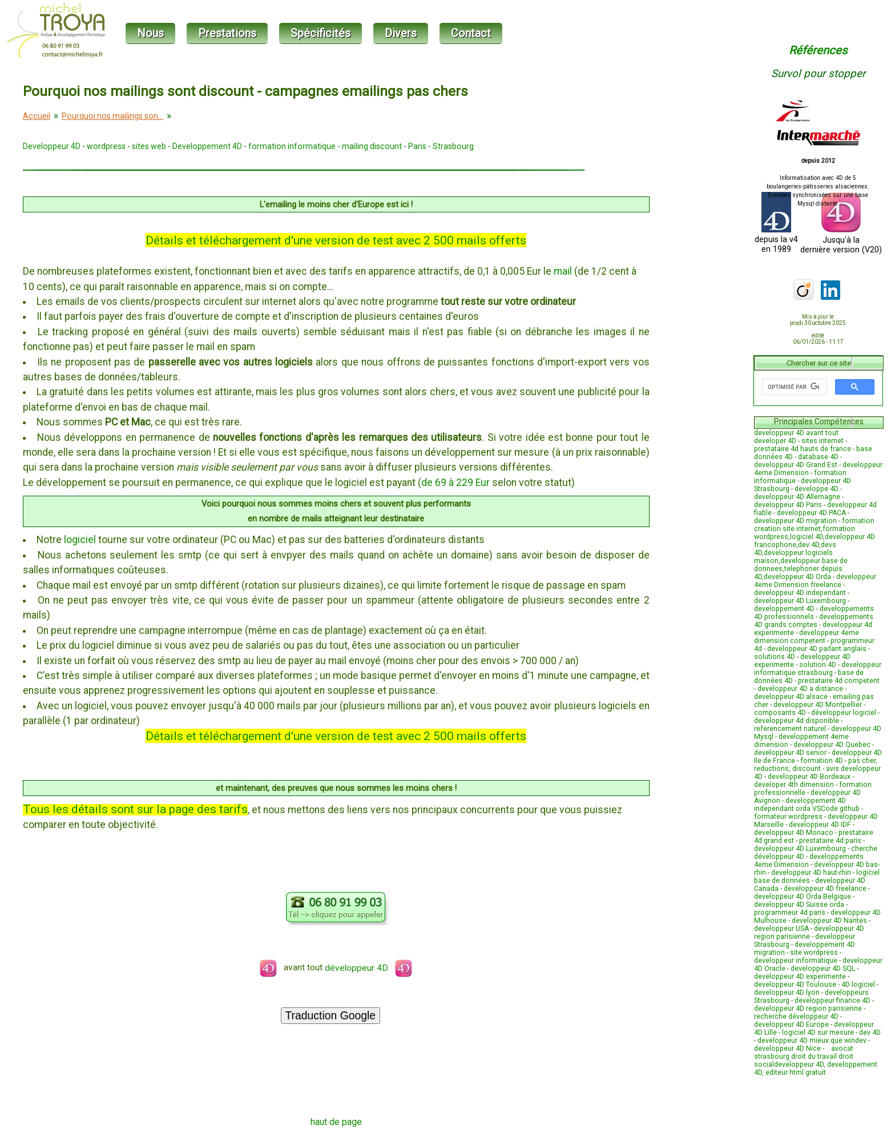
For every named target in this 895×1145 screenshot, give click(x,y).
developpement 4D (784, 609)
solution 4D (817, 665)
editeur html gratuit (795, 1072)
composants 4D (780, 713)
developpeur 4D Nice (787, 1048)
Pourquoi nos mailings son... (112, 115)
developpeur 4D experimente (800, 977)
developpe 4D (816, 489)
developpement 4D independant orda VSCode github (807, 805)
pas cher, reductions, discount (815, 765)
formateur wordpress (788, 817)
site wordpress (814, 953)
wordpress (106, 146)
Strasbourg (453, 146)
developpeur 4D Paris (788, 505)
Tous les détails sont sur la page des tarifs (135, 809)
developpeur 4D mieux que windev (811, 1040)
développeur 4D (368, 968)
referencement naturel (790, 729)
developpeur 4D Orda (797, 577)
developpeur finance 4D (832, 1001)
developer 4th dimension (794, 785)
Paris (417, 146)
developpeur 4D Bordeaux (809, 777)
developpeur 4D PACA (811, 513)
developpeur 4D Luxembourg (800, 601)
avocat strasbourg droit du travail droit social (803, 1056)
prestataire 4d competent (839, 681)
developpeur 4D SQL (823, 969)
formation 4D (821, 761)
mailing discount (372, 146)
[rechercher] (793, 387)
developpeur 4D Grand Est (795, 465)
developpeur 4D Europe (791, 1025)
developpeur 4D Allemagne (797, 497)
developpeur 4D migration (795, 521)
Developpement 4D (207, 146)
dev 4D (808, 545)
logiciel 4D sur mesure (818, 1032)
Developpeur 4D (51, 146)
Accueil (36, 115)
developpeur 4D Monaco (793, 833)
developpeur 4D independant (800, 593)
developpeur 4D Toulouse (795, 985)
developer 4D (775, 441)
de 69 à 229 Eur (455, 482)
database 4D (818, 457)
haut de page (336, 1121)
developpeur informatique (795, 961)
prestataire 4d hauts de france (802, 449)
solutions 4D (774, 657)
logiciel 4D (806, 537)
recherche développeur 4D (796, 1017)
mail (563, 271)
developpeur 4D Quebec (831, 745)
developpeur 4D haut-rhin (811, 873)
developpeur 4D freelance (825, 889)
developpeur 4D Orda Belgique (802, 897)
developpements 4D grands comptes (813, 621)
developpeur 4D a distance (800, 689)
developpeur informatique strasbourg (817, 669)
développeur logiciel (843, 713)
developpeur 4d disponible (796, 721)
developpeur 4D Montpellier (817, 705)
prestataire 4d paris (830, 841)
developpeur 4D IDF (820, 825)
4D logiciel (858, 985)
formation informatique (292, 146)
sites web (149, 146)
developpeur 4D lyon (787, 993)
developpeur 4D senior (790, 753)
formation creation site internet (814, 525)
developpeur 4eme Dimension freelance (815, 581)
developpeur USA (781, 929)
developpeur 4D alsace (791, 697)
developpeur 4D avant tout (796, 433)
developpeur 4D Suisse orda (799, 905)
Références (818, 50)
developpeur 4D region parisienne (809, 933)
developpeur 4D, (800, 1064)
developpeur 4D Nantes (829, 921)
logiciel (80, 539)
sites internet (822, 441)
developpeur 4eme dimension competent (806, 637)
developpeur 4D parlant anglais (816, 649)
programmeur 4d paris (789, 913)
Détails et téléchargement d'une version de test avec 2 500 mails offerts (336, 240)
